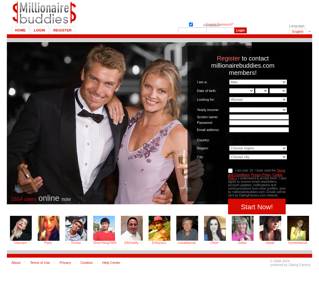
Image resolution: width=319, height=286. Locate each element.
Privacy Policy (261, 175)
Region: (203, 148)
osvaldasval (187, 243)
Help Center (111, 262)
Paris (48, 243)
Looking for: (206, 99)
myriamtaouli (297, 243)
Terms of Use (40, 262)
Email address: (208, 130)
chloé (215, 243)
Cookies (86, 262)
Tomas (76, 243)
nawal (269, 243)
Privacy (65, 262)
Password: (205, 122)
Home (20, 30)
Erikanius (159, 243)
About (16, 262)
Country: (203, 140)
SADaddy (131, 243)
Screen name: (207, 117)
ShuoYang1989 (103, 243)
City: (200, 157)
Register (62, 30)
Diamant (20, 243)
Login (39, 30)
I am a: (202, 82)
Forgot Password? (220, 24)
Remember (190, 23)
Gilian (242, 243)
